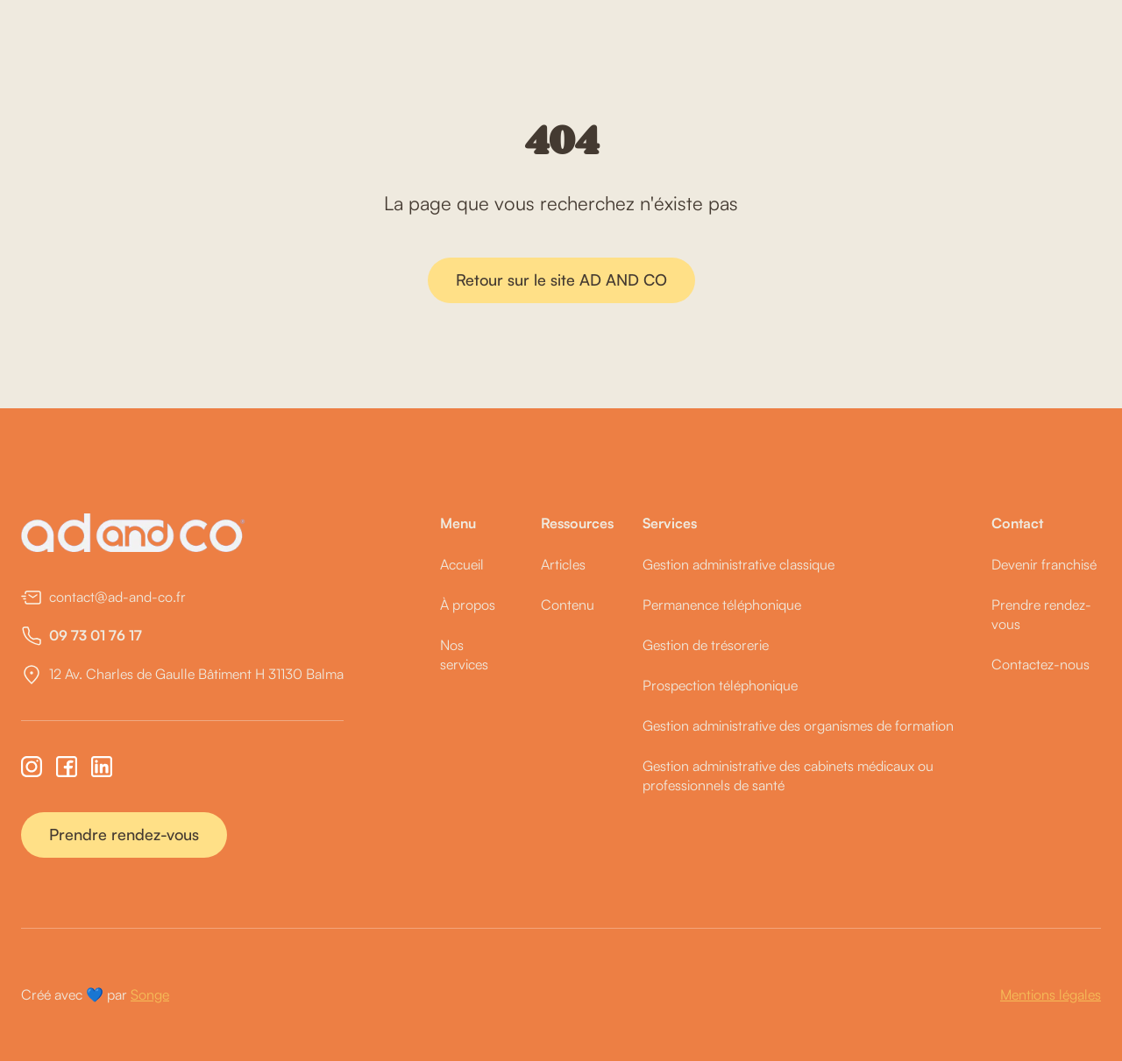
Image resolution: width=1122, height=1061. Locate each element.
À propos (467, 604)
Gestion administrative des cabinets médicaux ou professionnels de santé (788, 775)
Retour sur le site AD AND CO (561, 279)
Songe (150, 994)
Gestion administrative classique (738, 564)
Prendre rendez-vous (124, 834)
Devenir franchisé (1044, 564)
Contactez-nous (1040, 664)
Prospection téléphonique (720, 685)
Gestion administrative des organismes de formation (798, 725)
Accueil (462, 564)
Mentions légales (1050, 994)
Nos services (464, 654)
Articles (563, 564)
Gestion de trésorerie (706, 645)
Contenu (567, 604)
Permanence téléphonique (722, 604)
